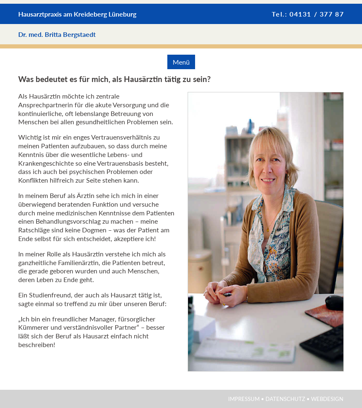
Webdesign (327, 399)
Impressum (244, 399)
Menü (181, 62)
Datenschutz (285, 399)
